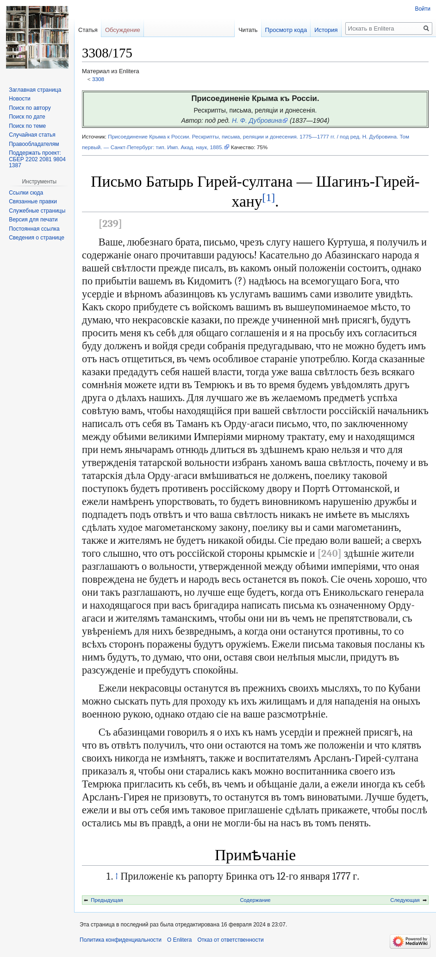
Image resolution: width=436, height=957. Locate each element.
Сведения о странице (36, 237)
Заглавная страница (35, 90)
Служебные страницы (37, 211)
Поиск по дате (27, 116)
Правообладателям (34, 144)
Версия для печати (33, 219)
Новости (19, 98)
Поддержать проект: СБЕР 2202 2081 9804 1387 (37, 159)
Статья (88, 29)
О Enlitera (179, 940)
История (325, 29)
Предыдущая (107, 900)
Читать (247, 29)
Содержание (255, 900)
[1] (268, 197)
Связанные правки (33, 201)
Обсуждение (122, 29)
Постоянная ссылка (34, 229)
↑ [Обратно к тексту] (116, 876)
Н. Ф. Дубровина (257, 120)
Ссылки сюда (26, 192)
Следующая (404, 900)
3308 (98, 79)
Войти (422, 9)
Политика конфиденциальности (121, 940)
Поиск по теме (27, 126)
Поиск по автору (29, 108)
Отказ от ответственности (230, 940)
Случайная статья (32, 135)
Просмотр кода (286, 29)
